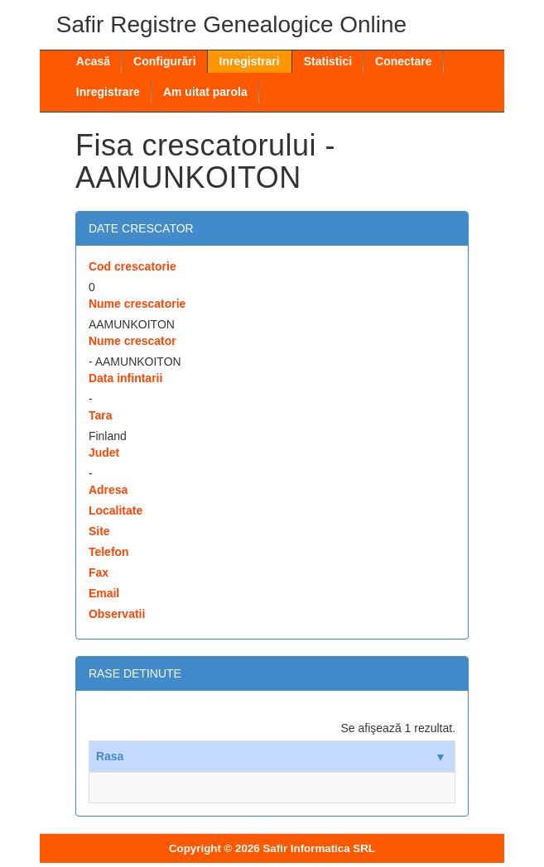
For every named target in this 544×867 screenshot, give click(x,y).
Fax (98, 572)
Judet (104, 452)
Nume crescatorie (137, 303)
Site (99, 531)
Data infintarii (125, 378)
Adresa (108, 489)
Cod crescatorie (132, 266)
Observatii (117, 613)
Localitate (115, 510)
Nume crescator (132, 340)
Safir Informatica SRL (318, 848)
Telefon (109, 551)
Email (104, 593)
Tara (101, 415)
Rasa (270, 756)
